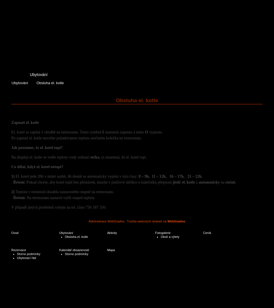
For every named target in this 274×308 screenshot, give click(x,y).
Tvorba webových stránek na (156, 221)
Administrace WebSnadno (107, 221)
